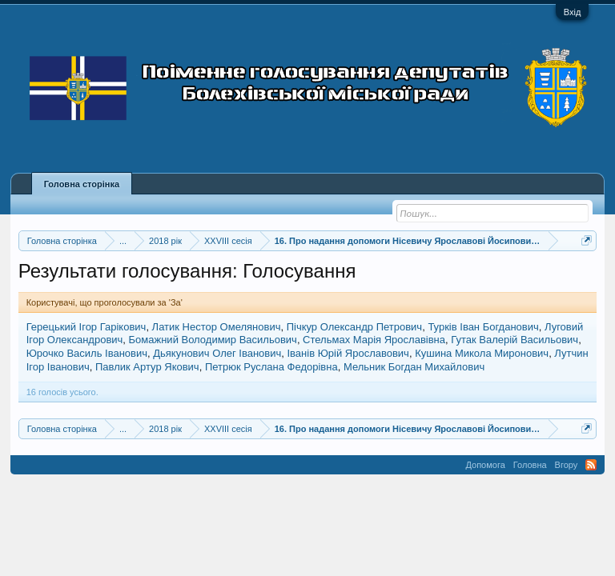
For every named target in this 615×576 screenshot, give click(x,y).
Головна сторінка (81, 184)
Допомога (484, 465)
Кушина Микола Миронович (482, 353)
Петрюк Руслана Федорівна (271, 367)
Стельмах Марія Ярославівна (374, 340)
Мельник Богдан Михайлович (414, 367)
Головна (530, 465)
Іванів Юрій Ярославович (347, 353)
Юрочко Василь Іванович (86, 353)
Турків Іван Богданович (483, 327)
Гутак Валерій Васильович (514, 340)
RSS (591, 464)
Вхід (572, 12)
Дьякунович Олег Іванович (217, 353)
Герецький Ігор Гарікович (86, 327)
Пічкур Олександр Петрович (354, 327)
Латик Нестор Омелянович (216, 327)
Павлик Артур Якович (147, 367)
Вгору (566, 465)
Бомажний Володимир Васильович (213, 340)
